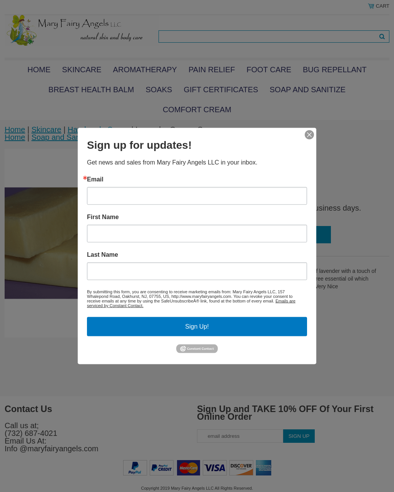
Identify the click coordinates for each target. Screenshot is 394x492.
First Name (103, 217)
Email (95, 179)
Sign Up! (197, 326)
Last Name (102, 255)
